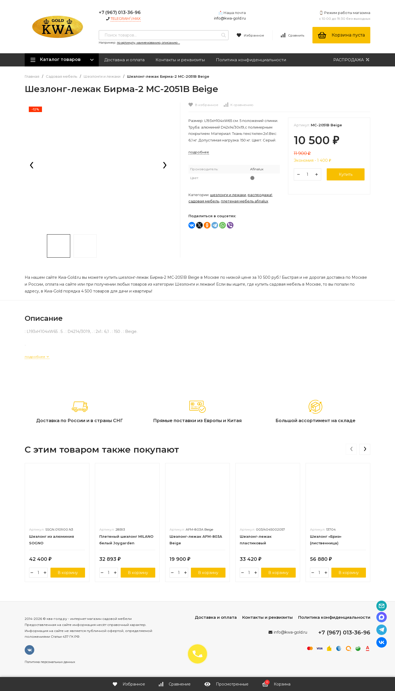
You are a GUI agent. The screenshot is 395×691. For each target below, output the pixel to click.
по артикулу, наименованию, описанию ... (148, 42)
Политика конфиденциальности (251, 59)
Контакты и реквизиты (180, 59)
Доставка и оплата (124, 59)
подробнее (37, 357)
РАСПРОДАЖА (351, 59)
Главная (32, 76)
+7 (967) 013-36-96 (120, 12)
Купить (345, 174)
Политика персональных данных (50, 662)
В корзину (68, 572)
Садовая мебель (61, 76)
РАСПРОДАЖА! (260, 195)
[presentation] (31, 165)
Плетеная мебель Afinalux (244, 201)
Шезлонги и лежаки (102, 76)
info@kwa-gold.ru (230, 18)
